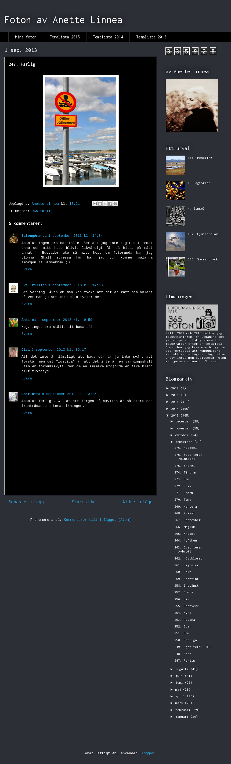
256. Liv (181, 599)
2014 (176, 408)
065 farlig (42, 211)
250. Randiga (185, 640)
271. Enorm (183, 492)
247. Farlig (184, 660)
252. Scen (182, 626)
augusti (182, 669)
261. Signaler (186, 565)
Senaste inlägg (26, 502)
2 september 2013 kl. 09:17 (58, 350)
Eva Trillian (34, 285)
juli (180, 675)
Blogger (146, 753)
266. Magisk (184, 527)
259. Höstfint (186, 578)
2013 (176, 415)
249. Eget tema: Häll (193, 646)
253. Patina (184, 619)
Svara (26, 269)
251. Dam (181, 633)
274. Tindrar (185, 472)
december (183, 421)
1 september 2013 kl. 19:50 (65, 320)
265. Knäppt (184, 533)
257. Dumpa (183, 592)
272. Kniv (182, 486)
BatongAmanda (34, 236)
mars (180, 703)
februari (183, 710)
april (181, 696)
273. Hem (181, 479)
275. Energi (184, 465)
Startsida (83, 502)
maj (179, 689)
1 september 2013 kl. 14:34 (75, 236)
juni (180, 682)
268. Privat (184, 513)
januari (182, 716)
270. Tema (182, 499)
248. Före (182, 653)
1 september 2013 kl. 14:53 (75, 285)
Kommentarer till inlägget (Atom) (97, 520)
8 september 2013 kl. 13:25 (69, 394)
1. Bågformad (199, 183)
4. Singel (196, 208)
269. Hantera (185, 506)
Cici (25, 350)
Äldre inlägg (137, 502)
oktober (182, 435)
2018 (176, 388)
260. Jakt (182, 571)
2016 (176, 395)
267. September (187, 520)
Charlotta (30, 394)
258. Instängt (186, 585)
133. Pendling (200, 157)
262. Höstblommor (189, 558)
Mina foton (26, 37)
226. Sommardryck (203, 259)
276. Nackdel (185, 447)
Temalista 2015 (65, 37)
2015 (176, 401)
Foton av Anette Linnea (63, 19)
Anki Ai (28, 320)
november (183, 428)
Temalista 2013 (151, 37)
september (184, 441)
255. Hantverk (186, 606)
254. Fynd (182, 612)
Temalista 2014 (108, 37)
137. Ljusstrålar (203, 234)
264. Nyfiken (185, 540)
